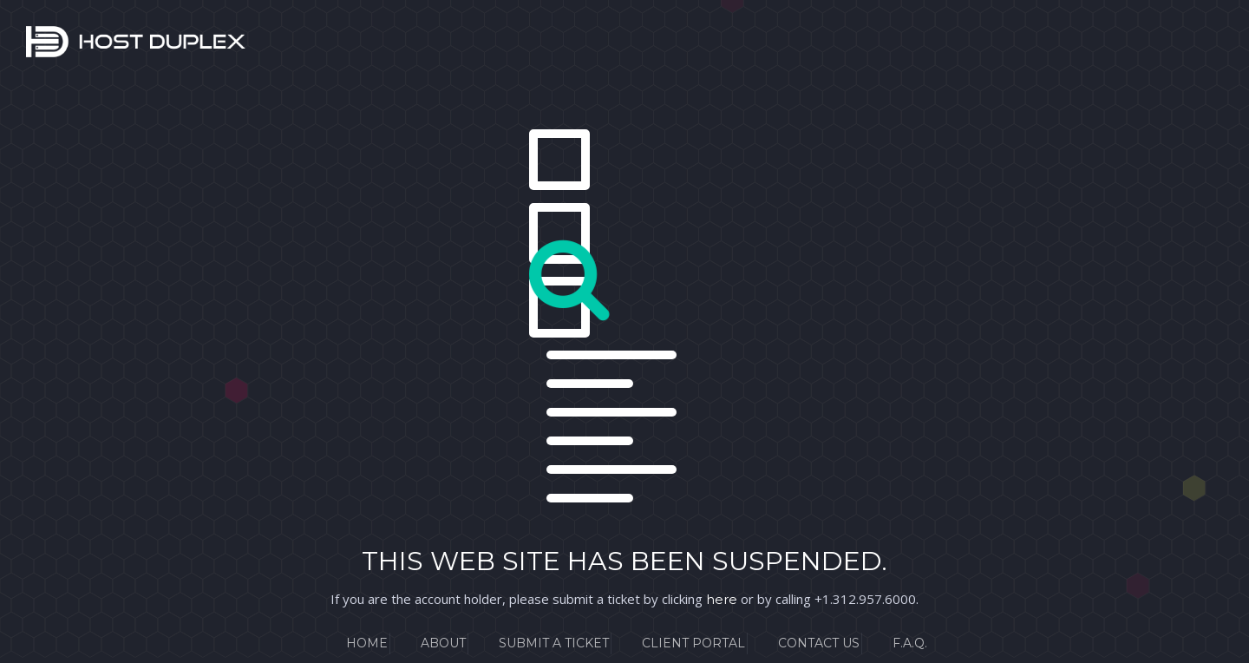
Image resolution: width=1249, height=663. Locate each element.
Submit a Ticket (554, 643)
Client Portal (693, 643)
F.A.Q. (910, 643)
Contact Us (819, 643)
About (443, 643)
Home (367, 643)
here (721, 599)
